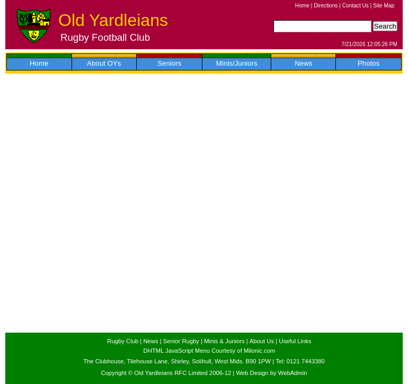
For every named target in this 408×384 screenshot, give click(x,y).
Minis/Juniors (237, 63)
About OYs (104, 63)
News (303, 63)
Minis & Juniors (224, 341)
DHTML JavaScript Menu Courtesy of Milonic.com (210, 350)
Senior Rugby (181, 341)
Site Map (383, 5)
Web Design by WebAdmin (271, 373)
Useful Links (295, 341)
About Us (262, 341)
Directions (326, 5)
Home (302, 5)
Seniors (169, 63)
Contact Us (355, 5)
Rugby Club (122, 341)
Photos (369, 63)
